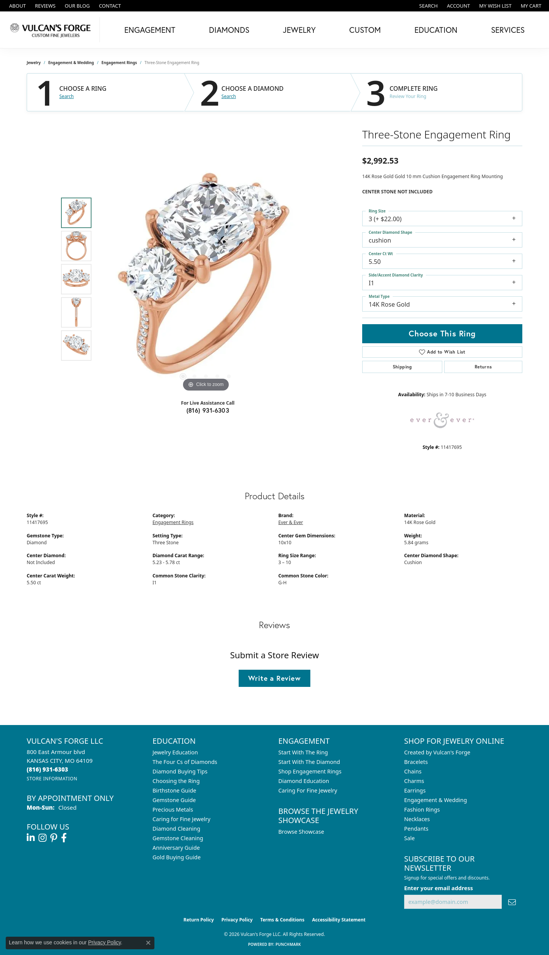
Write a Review (274, 678)
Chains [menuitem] (413, 771)
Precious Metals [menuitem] (172, 809)
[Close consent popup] (148, 943)
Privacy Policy (237, 919)
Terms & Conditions (282, 919)
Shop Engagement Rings (310, 771)
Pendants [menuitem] (416, 828)
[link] (17, 5)
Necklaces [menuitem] (417, 819)
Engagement (149, 29)
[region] (206, 279)
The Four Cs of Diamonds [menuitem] (184, 761)
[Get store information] (52, 778)
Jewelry (299, 29)
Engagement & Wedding (71, 62)
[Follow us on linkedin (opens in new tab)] (31, 837)
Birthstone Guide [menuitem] (174, 790)
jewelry (34, 62)
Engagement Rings (119, 62)
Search (66, 96)
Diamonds (229, 29)
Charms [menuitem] (414, 781)
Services (508, 29)
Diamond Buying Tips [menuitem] (179, 771)
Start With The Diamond (309, 761)
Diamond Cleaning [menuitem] (176, 828)
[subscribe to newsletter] (512, 902)
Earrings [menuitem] (414, 790)
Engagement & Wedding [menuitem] (435, 800)
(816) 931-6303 (208, 410)
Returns (483, 367)
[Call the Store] (47, 769)
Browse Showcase (301, 831)
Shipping (402, 367)
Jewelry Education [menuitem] (175, 752)
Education (436, 29)
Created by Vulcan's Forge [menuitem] (437, 752)
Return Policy (198, 919)
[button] (428, 5)
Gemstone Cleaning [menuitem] (177, 838)
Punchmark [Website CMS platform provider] (288, 944)
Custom (365, 29)
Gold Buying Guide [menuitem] (176, 857)
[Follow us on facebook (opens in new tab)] (64, 837)
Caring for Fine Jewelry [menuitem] (181, 819)
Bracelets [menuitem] (416, 761)
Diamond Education (303, 781)
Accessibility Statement (338, 919)
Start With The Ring (303, 752)
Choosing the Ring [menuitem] (176, 781)
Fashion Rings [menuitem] (422, 809)
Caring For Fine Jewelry (307, 790)
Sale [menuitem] (409, 838)
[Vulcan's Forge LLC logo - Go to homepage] (52, 29)
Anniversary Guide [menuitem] (176, 847)
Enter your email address (438, 888)
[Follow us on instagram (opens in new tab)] (43, 837)
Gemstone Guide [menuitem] (174, 800)
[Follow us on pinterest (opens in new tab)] (53, 837)
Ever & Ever (290, 522)
